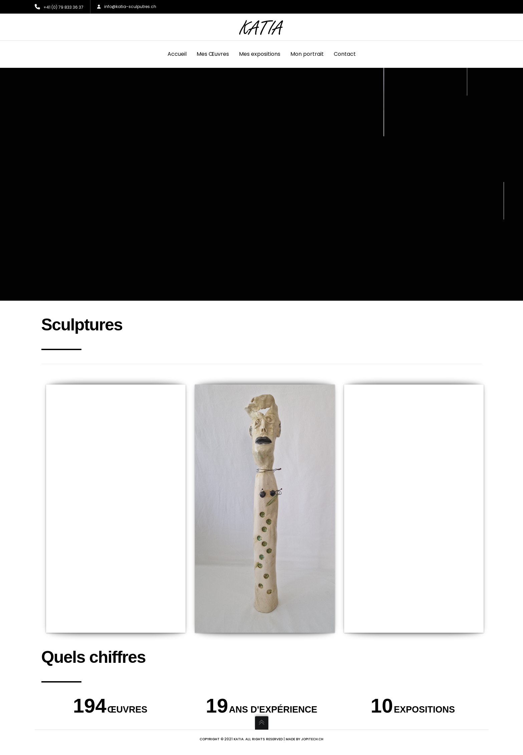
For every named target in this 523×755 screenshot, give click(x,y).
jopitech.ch (312, 739)
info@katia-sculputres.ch (126, 6)
